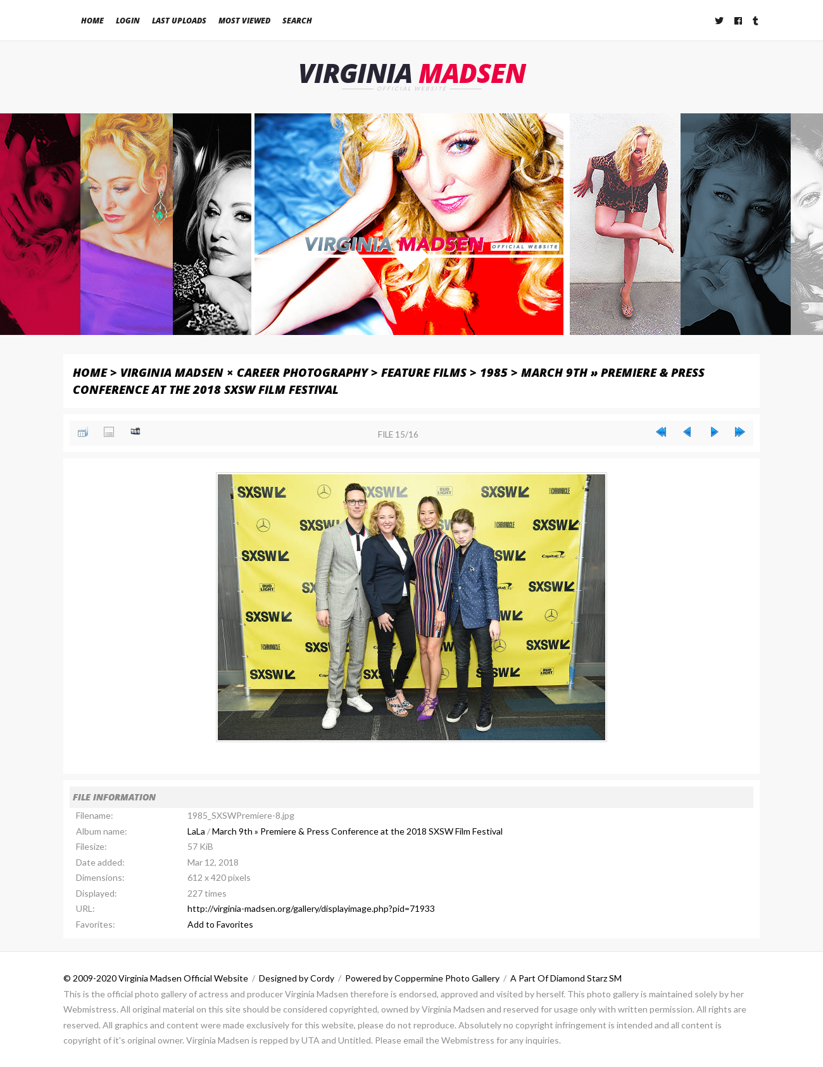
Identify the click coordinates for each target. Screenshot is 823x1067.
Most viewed (244, 20)
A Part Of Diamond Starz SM (566, 978)
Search (297, 20)
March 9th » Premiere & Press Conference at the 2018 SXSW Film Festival (357, 831)
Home (92, 20)
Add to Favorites (220, 924)
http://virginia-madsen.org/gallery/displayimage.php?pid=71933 (311, 909)
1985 (494, 372)
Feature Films (424, 372)
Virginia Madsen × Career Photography (244, 372)
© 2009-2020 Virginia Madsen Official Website (155, 978)
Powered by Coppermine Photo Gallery (422, 978)
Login (128, 20)
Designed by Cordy (296, 978)
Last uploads (179, 20)
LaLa (196, 831)
